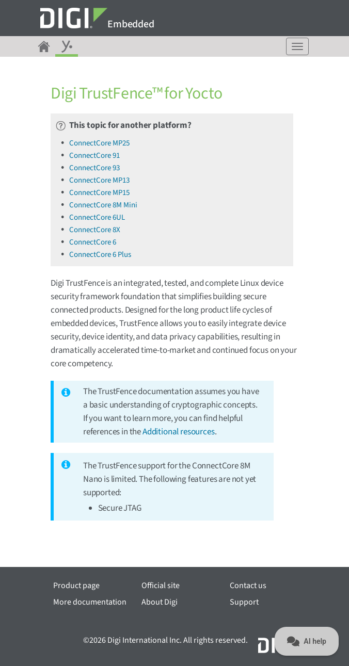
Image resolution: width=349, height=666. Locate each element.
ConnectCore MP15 (99, 192)
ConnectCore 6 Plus (100, 254)
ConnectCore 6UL (97, 217)
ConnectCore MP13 (99, 180)
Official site (160, 585)
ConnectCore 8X (94, 229)
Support (244, 602)
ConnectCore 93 (94, 168)
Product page (76, 585)
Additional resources (178, 432)
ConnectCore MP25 (99, 143)
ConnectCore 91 (94, 155)
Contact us (248, 585)
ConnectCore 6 (92, 242)
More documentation (89, 602)
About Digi (159, 602)
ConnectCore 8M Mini (103, 205)
